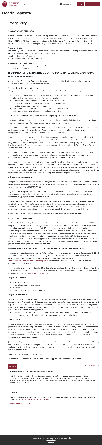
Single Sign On (92, 4)
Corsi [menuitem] (33, 4)
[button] (66, 4)
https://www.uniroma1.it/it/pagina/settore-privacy (28, 261)
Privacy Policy (51, 440)
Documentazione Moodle (20, 404)
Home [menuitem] (26, 4)
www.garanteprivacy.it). (38, 273)
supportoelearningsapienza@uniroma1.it (36, 399)
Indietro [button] (12, 366)
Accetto (51, 443)
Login (80, 4)
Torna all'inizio (92, 365)
